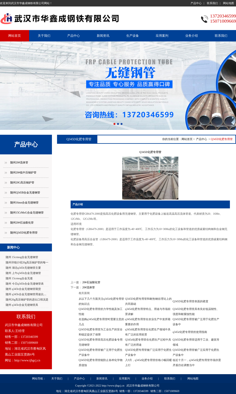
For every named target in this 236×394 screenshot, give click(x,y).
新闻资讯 (103, 35)
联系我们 (212, 3)
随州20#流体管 (19, 162)
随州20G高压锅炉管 (22, 182)
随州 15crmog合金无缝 (19, 278)
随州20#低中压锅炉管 (23, 172)
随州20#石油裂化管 (22, 222)
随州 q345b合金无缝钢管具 (22, 304)
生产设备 (132, 35)
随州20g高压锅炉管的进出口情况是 (27, 299)
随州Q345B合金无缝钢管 (25, 192)
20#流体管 (88, 287)
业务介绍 (191, 35)
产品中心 (196, 3)
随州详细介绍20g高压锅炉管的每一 (27, 262)
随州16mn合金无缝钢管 (24, 202)
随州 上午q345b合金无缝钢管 (23, 273)
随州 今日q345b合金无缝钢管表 (25, 283)
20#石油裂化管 (91, 282)
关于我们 (44, 35)
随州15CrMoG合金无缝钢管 (27, 212)
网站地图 (228, 3)
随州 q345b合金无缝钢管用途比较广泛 (29, 294)
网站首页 (187, 139)
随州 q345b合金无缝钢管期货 (23, 289)
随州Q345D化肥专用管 (24, 232)
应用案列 (162, 35)
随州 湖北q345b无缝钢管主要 (23, 267)
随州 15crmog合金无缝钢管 (22, 257)
